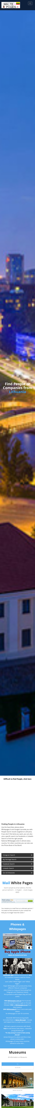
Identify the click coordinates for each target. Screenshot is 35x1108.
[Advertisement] (17, 800)
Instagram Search (9, 855)
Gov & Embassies (9, 873)
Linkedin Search (8, 868)
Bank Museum (17, 1090)
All (18, 1064)
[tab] (17, 855)
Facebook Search (9, 864)
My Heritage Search (9, 859)
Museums (17, 1067)
